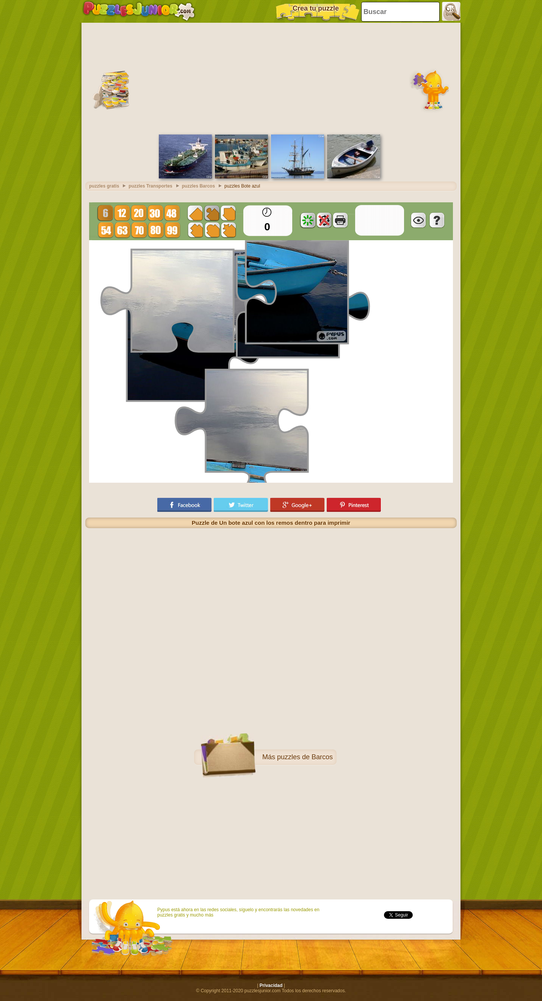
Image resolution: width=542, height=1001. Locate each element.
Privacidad (271, 985)
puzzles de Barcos (305, 757)
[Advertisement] (271, 78)
